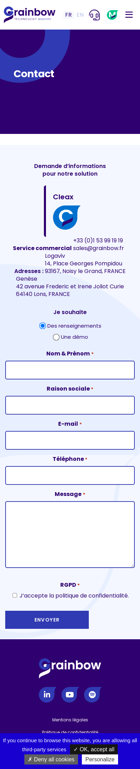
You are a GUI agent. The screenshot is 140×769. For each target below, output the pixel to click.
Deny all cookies (51, 759)
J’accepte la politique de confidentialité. (74, 596)
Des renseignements (74, 325)
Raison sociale (70, 389)
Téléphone (70, 459)
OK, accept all (93, 749)
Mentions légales (70, 720)
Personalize (100, 759)
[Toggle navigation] (129, 15)
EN (80, 15)
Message (70, 494)
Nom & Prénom (69, 354)
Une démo (74, 337)
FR (68, 15)
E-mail (69, 424)
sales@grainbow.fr (98, 248)
